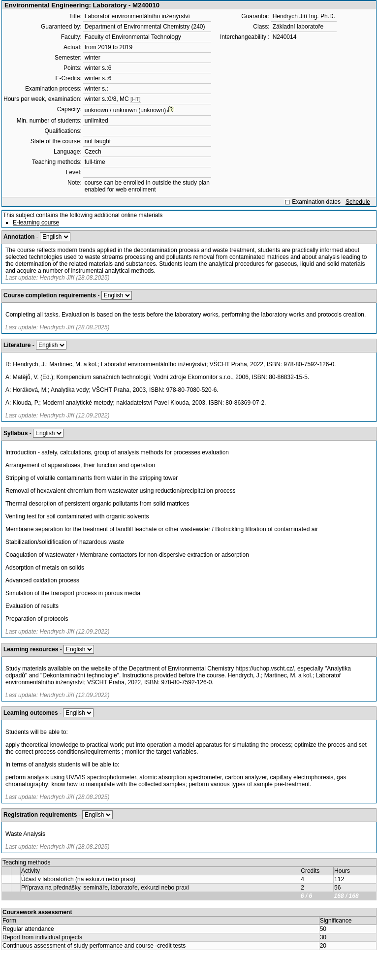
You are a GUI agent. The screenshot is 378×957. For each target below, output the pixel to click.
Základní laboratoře (298, 26)
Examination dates (316, 201)
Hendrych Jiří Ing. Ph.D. (304, 16)
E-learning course (36, 222)
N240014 (285, 36)
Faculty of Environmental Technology (133, 36)
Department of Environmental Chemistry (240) (145, 26)
